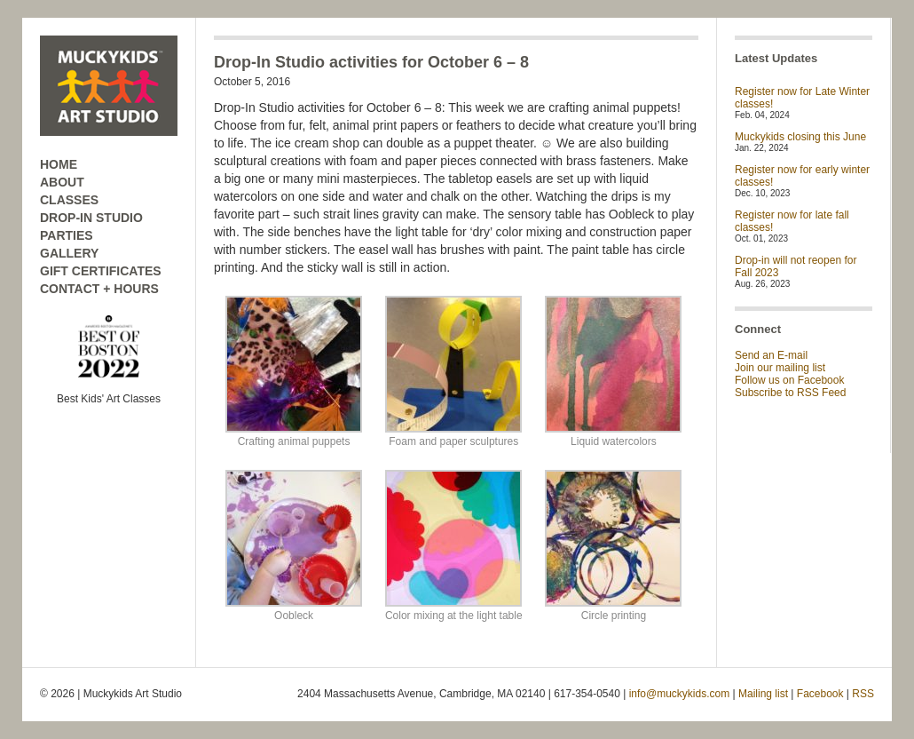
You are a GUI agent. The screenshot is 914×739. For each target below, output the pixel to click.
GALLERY (69, 253)
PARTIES (66, 235)
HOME (58, 164)
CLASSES (69, 200)
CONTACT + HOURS (99, 289)
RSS (863, 693)
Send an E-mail (771, 355)
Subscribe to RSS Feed (790, 392)
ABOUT (62, 182)
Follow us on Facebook (789, 380)
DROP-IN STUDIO (91, 218)
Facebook (820, 693)
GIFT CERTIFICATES (101, 271)
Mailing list (763, 693)
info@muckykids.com (679, 693)
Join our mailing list (780, 368)
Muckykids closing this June (800, 137)
